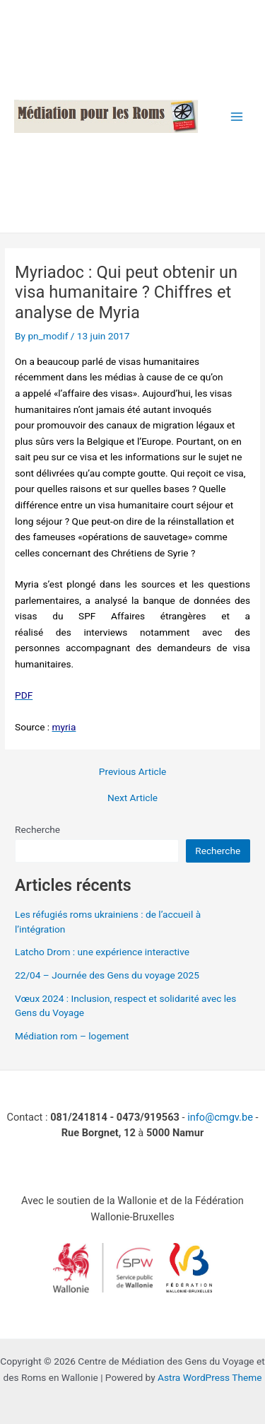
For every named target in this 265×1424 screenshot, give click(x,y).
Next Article (132, 798)
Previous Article (132, 772)
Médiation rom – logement (72, 1035)
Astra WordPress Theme (209, 1377)
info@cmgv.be (220, 1117)
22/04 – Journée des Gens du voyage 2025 (107, 975)
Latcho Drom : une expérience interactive (102, 951)
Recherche (37, 829)
